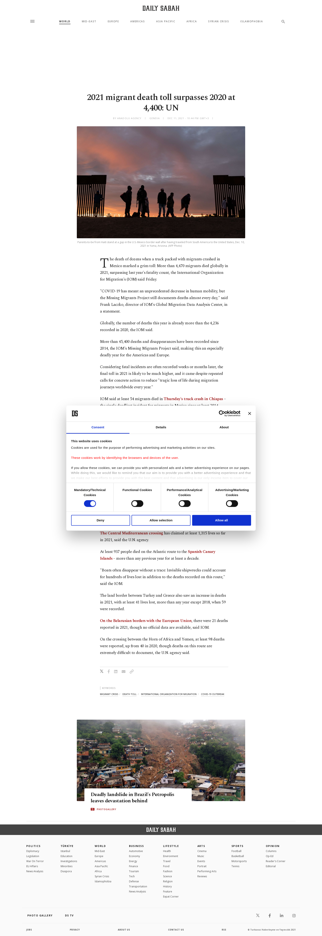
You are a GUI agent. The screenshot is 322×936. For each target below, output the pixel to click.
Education (66, 856)
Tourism (134, 871)
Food (166, 866)
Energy (133, 861)
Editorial (271, 866)
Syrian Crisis (218, 21)
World (65, 21)
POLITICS (33, 846)
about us (124, 929)
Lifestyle (171, 846)
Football (236, 851)
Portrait (201, 866)
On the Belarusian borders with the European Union (146, 621)
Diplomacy (32, 851)
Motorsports (239, 861)
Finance (133, 866)
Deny (100, 520)
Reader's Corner (275, 861)
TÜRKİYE (67, 846)
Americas (137, 21)
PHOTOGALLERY (106, 809)
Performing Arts (206, 871)
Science (167, 876)
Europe (113, 21)
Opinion (273, 846)
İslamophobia (103, 881)
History (167, 886)
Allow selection (160, 520)
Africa (191, 21)
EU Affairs (32, 866)
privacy (75, 929)
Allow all (221, 520)
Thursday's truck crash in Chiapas (193, 399)
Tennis (235, 866)
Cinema (201, 851)
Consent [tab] (98, 427)
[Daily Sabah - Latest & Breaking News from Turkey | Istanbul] (160, 8)
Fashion (167, 871)
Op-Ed (269, 856)
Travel (166, 861)
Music (200, 856)
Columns (271, 851)
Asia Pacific (165, 21)
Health (167, 851)
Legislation (32, 856)
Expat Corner (171, 896)
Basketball (238, 856)
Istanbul (65, 851)
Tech (132, 876)
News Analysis (34, 871)
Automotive (136, 851)
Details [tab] (161, 427)
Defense (134, 881)
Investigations (69, 861)
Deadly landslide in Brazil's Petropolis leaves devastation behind (134, 798)
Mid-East (89, 21)
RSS (224, 929)
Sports (237, 846)
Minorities (66, 866)
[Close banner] (249, 413)
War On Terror (35, 861)
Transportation (138, 886)
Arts (201, 846)
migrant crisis (109, 694)
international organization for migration (169, 694)
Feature (167, 891)
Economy (134, 856)
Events (201, 861)
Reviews (202, 876)
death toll (129, 694)
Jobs (29, 929)
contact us (176, 929)
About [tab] (224, 427)
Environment (170, 856)
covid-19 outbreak (212, 694)
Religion (168, 881)
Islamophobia (251, 21)
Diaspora (66, 871)
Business (136, 846)
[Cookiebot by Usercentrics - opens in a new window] (222, 413)
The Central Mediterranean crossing (131, 533)
